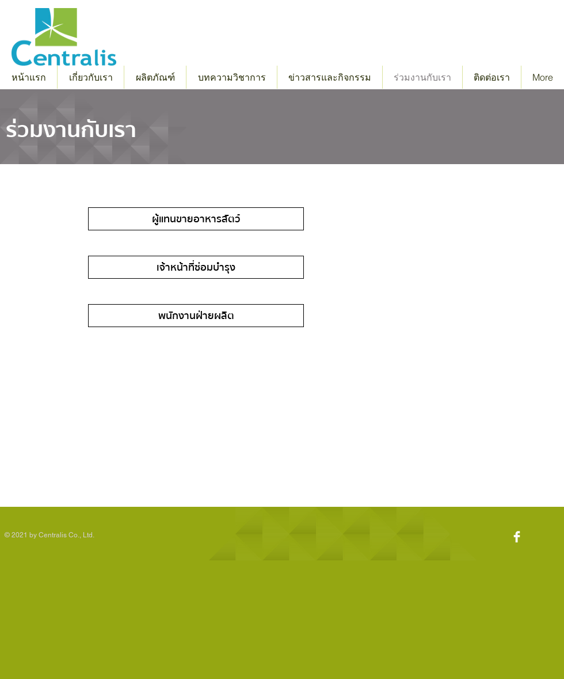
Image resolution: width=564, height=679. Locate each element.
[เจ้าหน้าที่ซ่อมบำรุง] (196, 267)
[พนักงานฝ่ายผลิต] (196, 315)
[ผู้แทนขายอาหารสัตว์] (196, 218)
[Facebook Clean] (517, 537)
